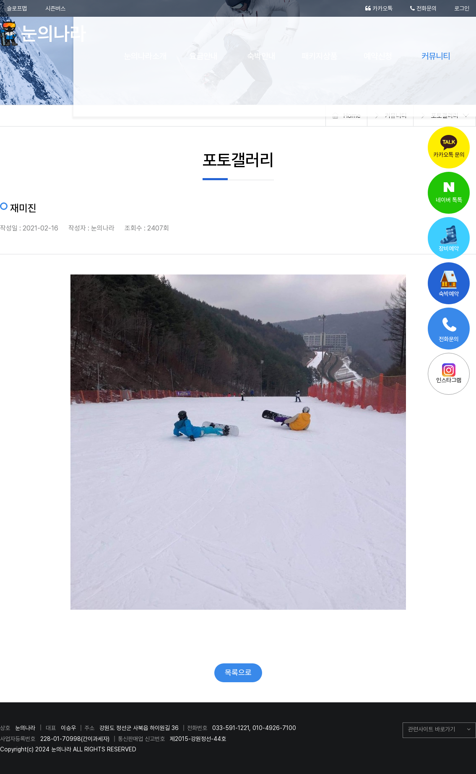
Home (352, 115)
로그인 (461, 8)
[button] (439, 730)
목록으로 (238, 672)
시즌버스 (55, 8)
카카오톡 (379, 8)
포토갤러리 (444, 115)
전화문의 (423, 8)
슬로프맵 (17, 8)
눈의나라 (47, 33)
